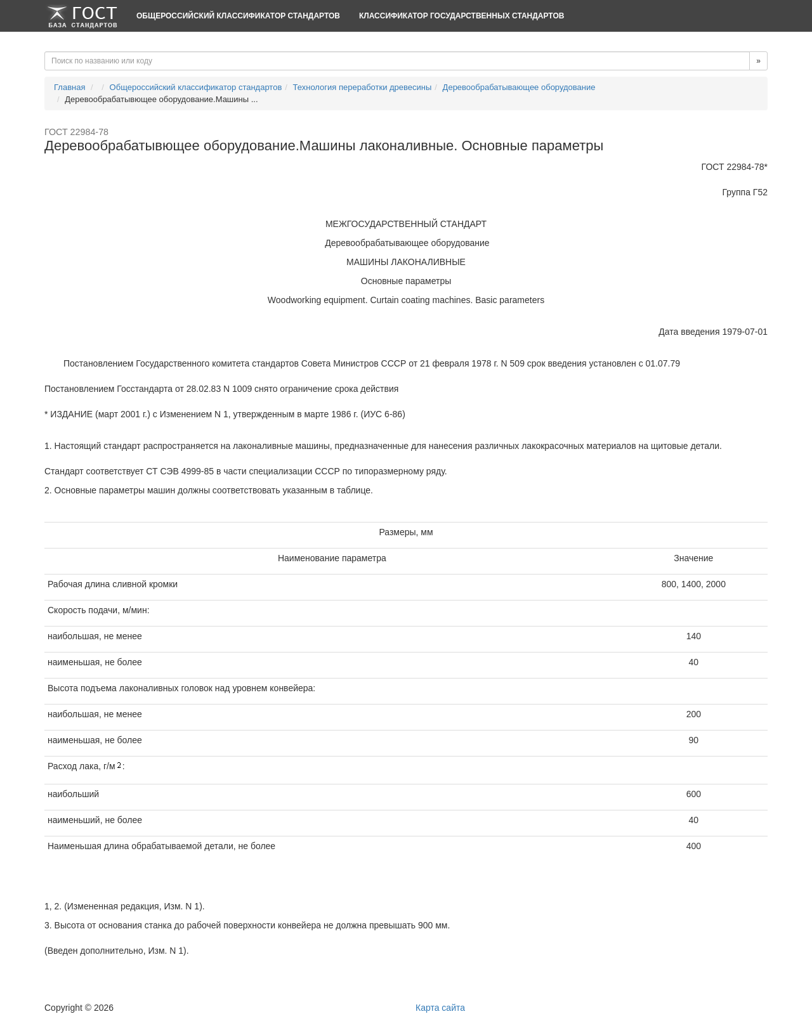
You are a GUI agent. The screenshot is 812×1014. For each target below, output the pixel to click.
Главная (69, 87)
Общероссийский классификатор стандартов (238, 15)
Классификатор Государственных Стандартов (461, 15)
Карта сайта (440, 1008)
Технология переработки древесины (362, 87)
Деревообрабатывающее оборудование (519, 87)
